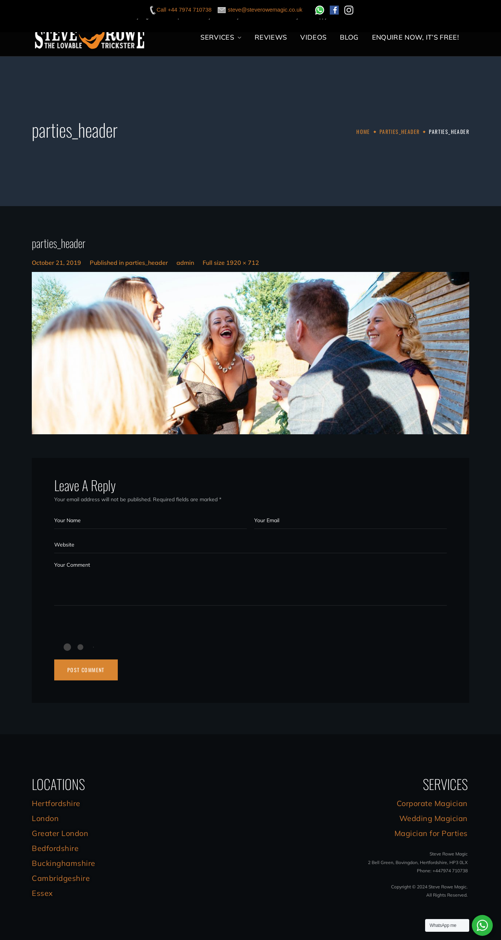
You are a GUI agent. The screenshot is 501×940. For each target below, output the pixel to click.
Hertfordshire (56, 803)
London (45, 818)
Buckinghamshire (63, 863)
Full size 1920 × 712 (231, 262)
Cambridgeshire (61, 878)
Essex (42, 893)
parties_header (399, 131)
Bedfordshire (55, 848)
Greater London (60, 833)
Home (363, 131)
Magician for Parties (431, 833)
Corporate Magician (432, 803)
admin (185, 262)
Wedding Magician (433, 818)
